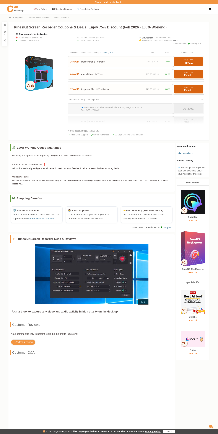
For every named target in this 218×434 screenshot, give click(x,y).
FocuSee (193, 217)
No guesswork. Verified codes (109, 2)
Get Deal (188, 108)
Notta (193, 350)
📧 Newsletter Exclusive (88, 9)
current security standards (41, 220)
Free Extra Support (79, 135)
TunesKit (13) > (106, 52)
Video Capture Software (39, 17)
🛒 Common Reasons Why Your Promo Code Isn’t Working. (67, 373)
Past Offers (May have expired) (84, 99)
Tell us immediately (22, 168)
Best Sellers (192, 182)
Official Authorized (101, 135)
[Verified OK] (37, 37)
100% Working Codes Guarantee (39, 147)
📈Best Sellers (40, 9)
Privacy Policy (153, 431)
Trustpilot (166, 229)
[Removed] (35, 40)
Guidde (193, 317)
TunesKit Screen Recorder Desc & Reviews (47, 240)
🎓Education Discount (62, 9)
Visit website (184, 153)
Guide (175, 40)
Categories (18, 17)
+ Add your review (23, 343)
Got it (169, 431)
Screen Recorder (61, 17)
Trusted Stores (147, 37)
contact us (93, 131)
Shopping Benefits (29, 200)
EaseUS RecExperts (193, 269)
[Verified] (96, 40)
